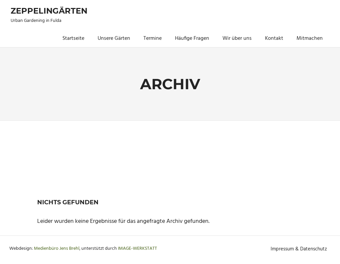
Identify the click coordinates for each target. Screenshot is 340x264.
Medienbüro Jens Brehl (56, 248)
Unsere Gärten (114, 38)
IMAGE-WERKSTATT (137, 248)
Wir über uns (237, 38)
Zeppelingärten (49, 11)
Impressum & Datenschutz (299, 249)
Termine (152, 38)
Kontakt (274, 38)
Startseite (73, 38)
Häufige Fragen (192, 38)
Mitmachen (310, 38)
